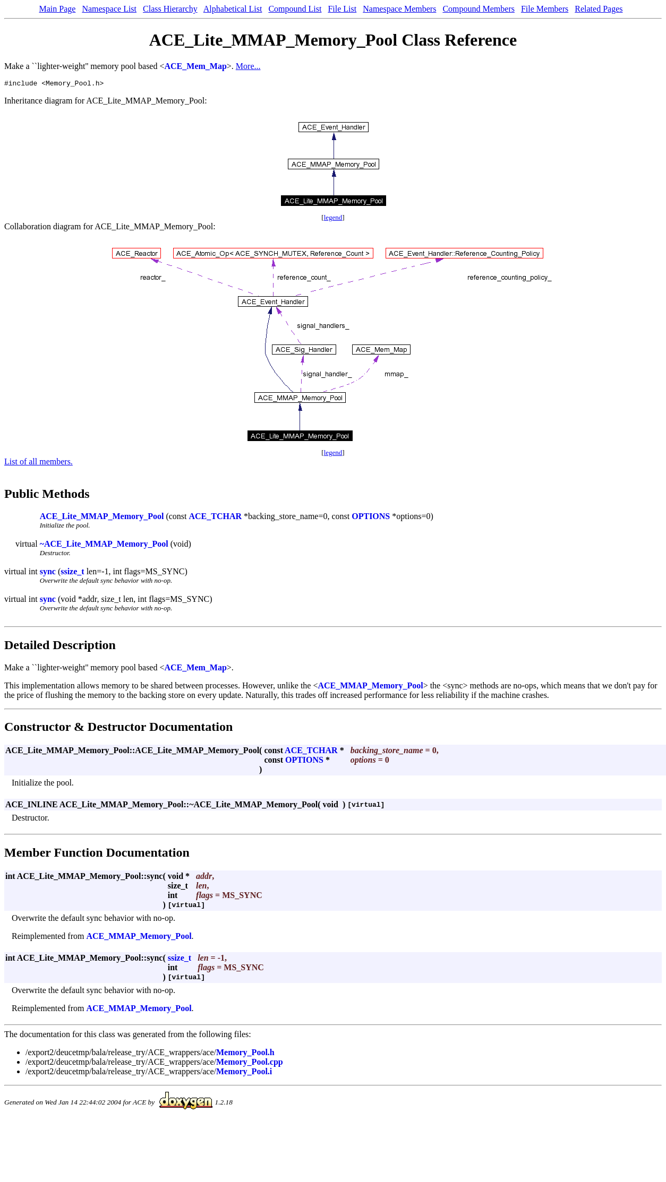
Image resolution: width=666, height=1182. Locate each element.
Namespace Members (399, 8)
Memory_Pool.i (244, 1072)
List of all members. (38, 463)
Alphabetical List (232, 8)
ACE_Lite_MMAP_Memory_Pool (102, 517)
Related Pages (598, 8)
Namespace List (109, 8)
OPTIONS (371, 517)
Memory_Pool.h (245, 1053)
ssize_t (72, 572)
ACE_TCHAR (215, 517)
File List (342, 8)
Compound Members (478, 8)
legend (333, 219)
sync (48, 572)
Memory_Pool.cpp (249, 1063)
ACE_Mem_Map (196, 66)
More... (248, 66)
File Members (544, 8)
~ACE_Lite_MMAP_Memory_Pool (104, 545)
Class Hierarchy (170, 8)
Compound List (294, 8)
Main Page (57, 8)
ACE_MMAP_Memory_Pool (370, 687)
